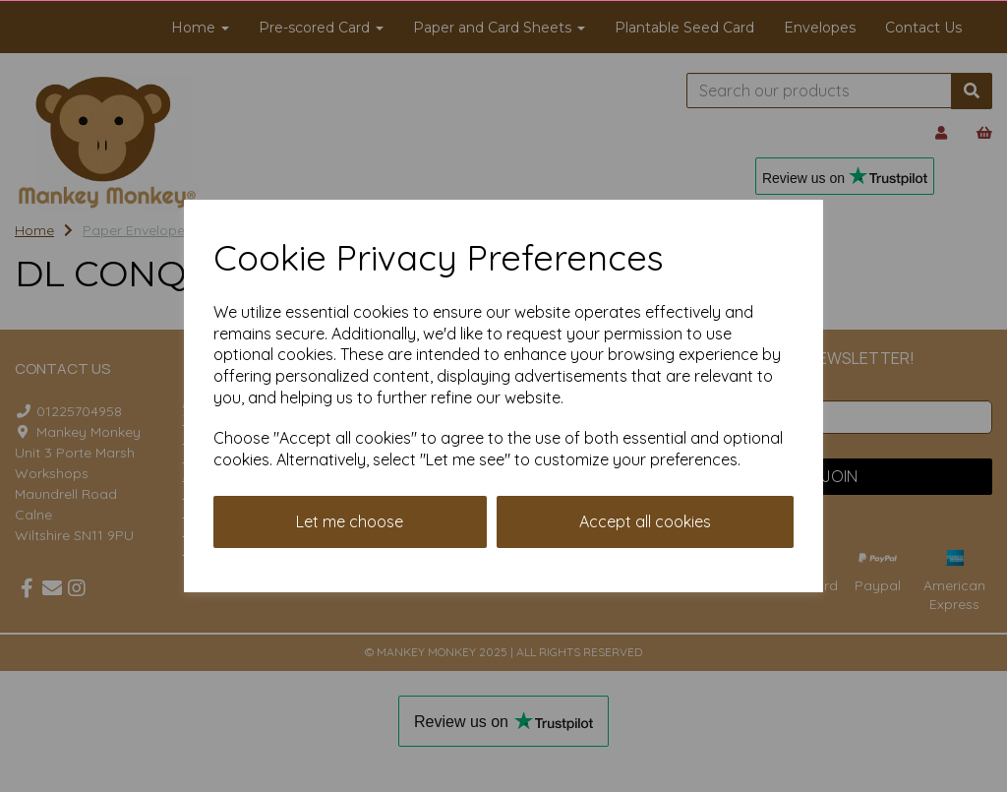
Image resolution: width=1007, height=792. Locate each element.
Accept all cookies (645, 521)
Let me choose (349, 521)
